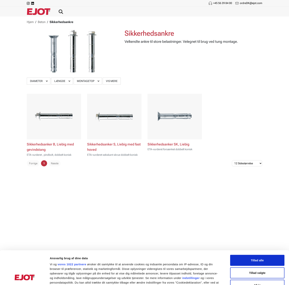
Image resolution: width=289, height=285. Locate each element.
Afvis (257, 254)
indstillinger (191, 247)
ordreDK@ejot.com (251, 3)
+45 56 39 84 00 (222, 3)
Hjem (30, 22)
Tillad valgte (257, 242)
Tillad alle (257, 230)
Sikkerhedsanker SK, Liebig (168, 144)
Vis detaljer (197, 277)
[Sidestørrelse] (247, 163)
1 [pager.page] (44, 163)
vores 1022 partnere (72, 233)
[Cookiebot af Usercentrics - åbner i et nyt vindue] (24, 277)
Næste (54, 163)
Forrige (33, 163)
